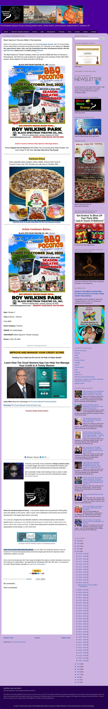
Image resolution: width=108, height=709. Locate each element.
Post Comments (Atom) (19, 642)
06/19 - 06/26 (82, 613)
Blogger (91, 706)
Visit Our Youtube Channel (20, 32)
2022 (78, 551)
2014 (78, 682)
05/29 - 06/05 (82, 621)
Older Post (65, 638)
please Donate (48, 44)
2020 (78, 666)
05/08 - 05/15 (82, 629)
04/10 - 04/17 (82, 634)
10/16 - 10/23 (82, 574)
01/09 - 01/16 (82, 658)
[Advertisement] (37, 434)
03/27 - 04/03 (82, 639)
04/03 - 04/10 (82, 637)
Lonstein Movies (32, 476)
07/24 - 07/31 (82, 603)
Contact (93, 32)
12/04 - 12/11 (82, 559)
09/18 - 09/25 (82, 582)
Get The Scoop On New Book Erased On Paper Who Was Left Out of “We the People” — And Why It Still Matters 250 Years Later (93, 434)
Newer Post (8, 638)
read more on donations (37, 564)
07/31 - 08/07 (82, 600)
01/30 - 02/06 (82, 653)
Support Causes (79, 383)
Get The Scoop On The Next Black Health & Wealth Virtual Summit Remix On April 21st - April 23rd (93, 393)
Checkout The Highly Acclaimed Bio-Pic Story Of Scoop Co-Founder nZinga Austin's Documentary (89, 294)
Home (6, 32)
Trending (77, 362)
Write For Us (78, 374)
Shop (69, 32)
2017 (78, 674)
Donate (77, 32)
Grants (85, 32)
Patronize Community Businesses (85, 377)
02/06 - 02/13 (82, 650)
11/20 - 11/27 (82, 564)
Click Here (10, 50)
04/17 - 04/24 (82, 632)
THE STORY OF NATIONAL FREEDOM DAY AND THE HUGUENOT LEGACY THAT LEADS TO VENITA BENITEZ (92, 465)
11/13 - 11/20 (82, 567)
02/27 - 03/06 (82, 645)
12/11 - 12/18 (82, 556)
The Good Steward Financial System (43, 401)
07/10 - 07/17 (82, 608)
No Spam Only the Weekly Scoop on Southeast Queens (36, 543)
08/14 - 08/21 (82, 597)
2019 (78, 669)
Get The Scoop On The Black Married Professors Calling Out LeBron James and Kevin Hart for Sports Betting (93, 449)
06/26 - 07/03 (82, 610)
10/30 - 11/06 (82, 569)
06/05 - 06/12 (82, 618)
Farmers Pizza (37, 158)
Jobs (42, 32)
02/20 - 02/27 (82, 647)
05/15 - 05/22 (82, 626)
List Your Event (79, 367)
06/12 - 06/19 (82, 616)
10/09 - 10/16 (82, 577)
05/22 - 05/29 (82, 624)
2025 (78, 543)
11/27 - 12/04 (82, 561)
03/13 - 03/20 (82, 642)
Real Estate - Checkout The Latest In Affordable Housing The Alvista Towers (89, 380)
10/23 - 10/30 (82, 572)
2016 (78, 677)
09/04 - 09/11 (82, 590)
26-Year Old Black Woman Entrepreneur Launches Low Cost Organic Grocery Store (93, 406)
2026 (78, 541)
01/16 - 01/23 (82, 655)
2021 (78, 664)
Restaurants (51, 32)
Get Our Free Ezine (80, 350)
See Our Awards (79, 360)
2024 (78, 546)
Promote (61, 32)
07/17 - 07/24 (82, 605)
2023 (78, 548)
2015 (78, 679)
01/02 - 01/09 (82, 660)
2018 (78, 672)
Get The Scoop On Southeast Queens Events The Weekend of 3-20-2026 (93, 521)
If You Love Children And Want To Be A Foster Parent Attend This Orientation (93, 508)
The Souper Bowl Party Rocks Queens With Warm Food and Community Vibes (92, 420)
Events (34, 32)
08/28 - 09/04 (82, 592)
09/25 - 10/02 (82, 580)
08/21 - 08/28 (82, 595)
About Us (77, 372)
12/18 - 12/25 (82, 553)
